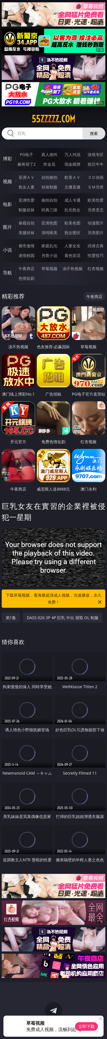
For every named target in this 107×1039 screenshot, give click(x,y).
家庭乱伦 (49, 245)
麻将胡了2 (26, 164)
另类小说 (49, 255)
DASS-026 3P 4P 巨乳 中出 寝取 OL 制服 (63, 617)
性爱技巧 (96, 255)
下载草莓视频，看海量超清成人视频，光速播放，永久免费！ (54, 598)
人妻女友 (72, 245)
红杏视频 (96, 268)
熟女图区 (72, 232)
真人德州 (49, 154)
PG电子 (26, 154)
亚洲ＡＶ (27, 177)
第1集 (11, 617)
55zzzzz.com (53, 119)
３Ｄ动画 (96, 177)
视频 (7, 181)
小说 (7, 250)
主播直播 (72, 187)
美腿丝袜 (27, 232)
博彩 (7, 158)
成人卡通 (72, 200)
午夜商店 (27, 268)
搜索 (94, 133)
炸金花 (49, 164)
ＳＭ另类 (96, 187)
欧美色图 (72, 223)
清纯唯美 (49, 232)
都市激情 (27, 245)
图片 (7, 227)
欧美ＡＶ (72, 177)
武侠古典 (96, 245)
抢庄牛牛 (96, 164)
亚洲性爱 (27, 200)
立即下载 (86, 1026)
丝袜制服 (49, 187)
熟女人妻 (27, 187)
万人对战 (72, 154)
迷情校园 (27, 255)
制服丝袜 (27, 209)
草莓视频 (49, 268)
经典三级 (49, 209)
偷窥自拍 (27, 223)
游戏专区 (96, 154)
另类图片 (96, 232)
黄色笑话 (72, 255)
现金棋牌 (72, 164)
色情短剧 (27, 278)
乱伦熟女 (72, 209)
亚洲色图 (49, 223)
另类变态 (96, 209)
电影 (7, 204)
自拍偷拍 (49, 177)
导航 (7, 273)
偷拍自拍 (49, 200)
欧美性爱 (96, 200)
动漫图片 (96, 223)
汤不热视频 (72, 268)
